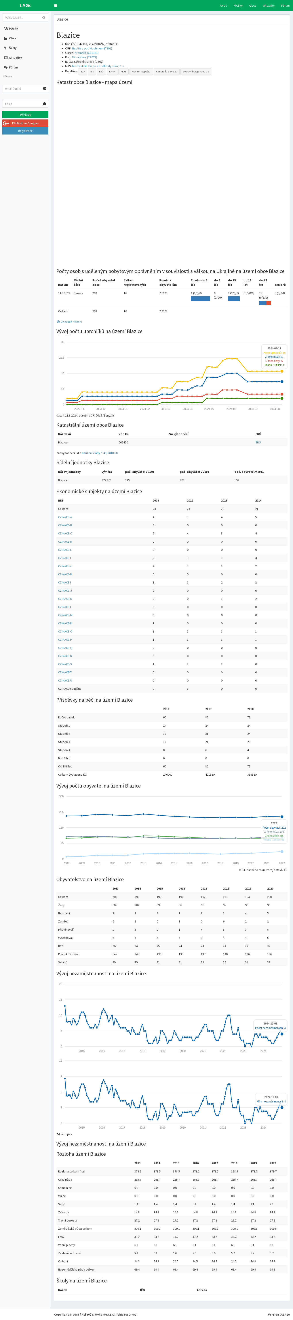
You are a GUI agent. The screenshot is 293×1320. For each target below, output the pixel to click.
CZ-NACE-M (65, 615)
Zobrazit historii (69, 322)
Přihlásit (25, 115)
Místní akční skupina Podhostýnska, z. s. (98, 66)
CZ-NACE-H (65, 574)
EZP (83, 71)
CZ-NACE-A (65, 517)
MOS (123, 71)
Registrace (25, 131)
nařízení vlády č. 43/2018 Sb (100, 453)
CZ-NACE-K (65, 599)
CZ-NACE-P (65, 640)
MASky (238, 6)
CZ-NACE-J (65, 591)
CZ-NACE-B (65, 525)
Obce (253, 6)
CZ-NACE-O (65, 631)
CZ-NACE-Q (65, 648)
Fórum (285, 6)
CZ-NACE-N (65, 623)
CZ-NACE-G (65, 566)
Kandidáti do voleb (166, 71)
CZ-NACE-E (65, 550)
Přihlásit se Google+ (20, 123)
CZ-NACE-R (65, 656)
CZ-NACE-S (65, 664)
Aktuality (269, 6)
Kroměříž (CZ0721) (87, 53)
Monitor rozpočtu (141, 71)
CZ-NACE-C (65, 533)
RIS (92, 71)
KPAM (112, 71)
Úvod (223, 6)
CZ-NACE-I (64, 582)
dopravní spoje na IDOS (196, 71)
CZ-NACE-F (65, 558)
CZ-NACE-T (65, 672)
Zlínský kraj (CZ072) (84, 57)
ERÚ (101, 71)
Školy (10, 48)
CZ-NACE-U (65, 680)
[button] (55, 5)
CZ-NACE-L (65, 607)
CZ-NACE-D (65, 542)
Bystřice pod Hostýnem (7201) (92, 48)
